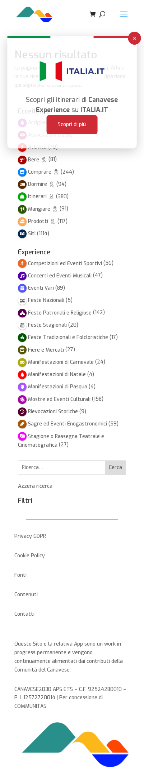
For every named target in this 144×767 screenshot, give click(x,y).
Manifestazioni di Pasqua (57, 386)
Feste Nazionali (46, 300)
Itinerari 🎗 (41, 196)
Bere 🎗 (37, 159)
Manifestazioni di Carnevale (61, 362)
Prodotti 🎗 (42, 221)
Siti (32, 233)
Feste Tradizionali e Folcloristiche (68, 337)
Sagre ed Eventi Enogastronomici (67, 423)
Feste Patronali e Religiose (60, 312)
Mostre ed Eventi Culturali (59, 399)
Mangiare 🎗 (43, 209)
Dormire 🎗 (41, 184)
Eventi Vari (41, 288)
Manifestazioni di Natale (57, 374)
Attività (37, 147)
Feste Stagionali (47, 325)
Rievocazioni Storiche (53, 411)
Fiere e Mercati (46, 350)
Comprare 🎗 (43, 172)
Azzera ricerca (35, 486)
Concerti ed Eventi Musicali (60, 275)
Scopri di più (72, 114)
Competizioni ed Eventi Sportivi (65, 263)
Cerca (115, 467)
